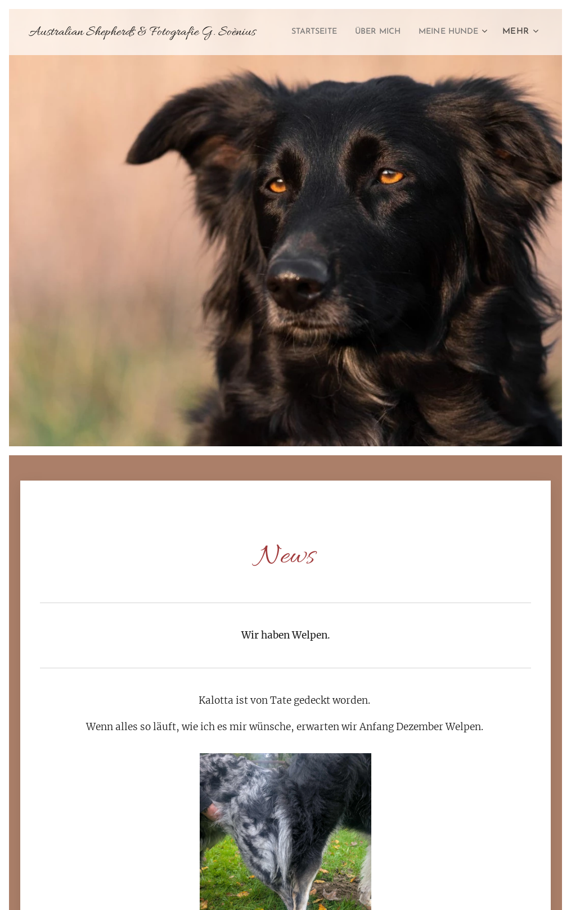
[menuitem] (390, 32)
